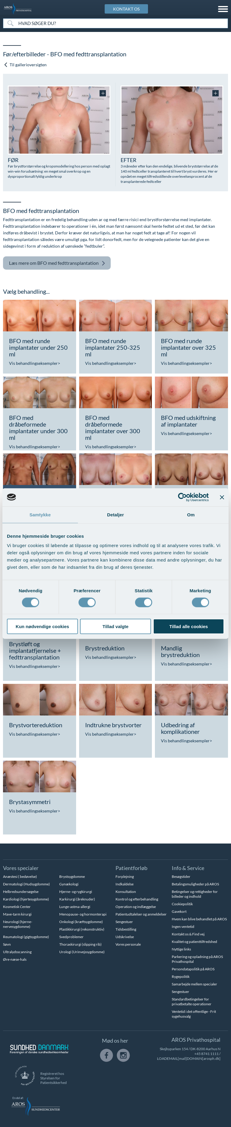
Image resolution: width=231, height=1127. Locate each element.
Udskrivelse (125, 936)
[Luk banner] (222, 497)
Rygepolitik (180, 976)
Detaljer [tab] (115, 514)
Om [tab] (191, 514)
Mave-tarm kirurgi (17, 914)
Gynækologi (69, 884)
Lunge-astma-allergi (74, 906)
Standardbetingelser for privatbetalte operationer (191, 1001)
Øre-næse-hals (14, 959)
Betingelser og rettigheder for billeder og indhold (195, 894)
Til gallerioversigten (25, 64)
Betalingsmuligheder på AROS (195, 884)
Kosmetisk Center (17, 906)
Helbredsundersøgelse (20, 891)
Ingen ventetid (183, 926)
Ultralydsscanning (17, 952)
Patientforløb (131, 868)
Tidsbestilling (126, 929)
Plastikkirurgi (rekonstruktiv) (81, 929)
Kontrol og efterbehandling (137, 899)
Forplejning (125, 876)
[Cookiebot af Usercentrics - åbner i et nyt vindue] (182, 497)
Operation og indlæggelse (136, 906)
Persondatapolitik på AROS (193, 969)
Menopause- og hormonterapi (82, 914)
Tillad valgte (115, 626)
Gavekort (179, 911)
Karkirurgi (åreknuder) (77, 899)
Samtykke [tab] (40, 514)
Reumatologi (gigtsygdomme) (26, 936)
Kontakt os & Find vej (188, 934)
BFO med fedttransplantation (57, 263)
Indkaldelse (125, 884)
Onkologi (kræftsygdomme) (81, 921)
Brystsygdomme (72, 876)
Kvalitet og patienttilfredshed (194, 941)
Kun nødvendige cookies (42, 626)
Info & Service (188, 868)
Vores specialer (20, 868)
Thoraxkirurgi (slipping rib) (80, 944)
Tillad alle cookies (188, 626)
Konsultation (126, 891)
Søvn (7, 944)
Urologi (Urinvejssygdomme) (82, 952)
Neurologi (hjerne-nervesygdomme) (17, 924)
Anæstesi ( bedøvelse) (20, 876)
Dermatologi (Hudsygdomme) (26, 884)
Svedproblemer (71, 936)
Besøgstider (181, 876)
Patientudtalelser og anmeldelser (141, 914)
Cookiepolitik (182, 904)
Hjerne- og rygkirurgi (75, 891)
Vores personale (128, 944)
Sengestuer (124, 921)
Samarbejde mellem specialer (194, 984)
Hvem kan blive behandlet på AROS (199, 919)
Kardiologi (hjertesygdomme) (26, 899)
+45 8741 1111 (206, 1053)
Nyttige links (181, 949)
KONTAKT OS (126, 8)
